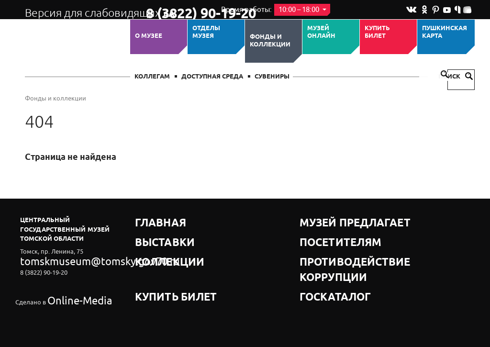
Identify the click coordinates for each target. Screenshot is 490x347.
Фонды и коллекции (270, 41)
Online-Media (66, 285)
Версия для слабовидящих (77, 9)
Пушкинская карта (444, 32)
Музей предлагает (333, 220)
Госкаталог (321, 256)
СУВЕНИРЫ (272, 77)
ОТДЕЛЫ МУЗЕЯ (206, 32)
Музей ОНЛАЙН (321, 32)
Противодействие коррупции (353, 244)
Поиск (455, 77)
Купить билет (377, 32)
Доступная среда (212, 77)
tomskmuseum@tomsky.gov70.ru (67, 259)
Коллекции (155, 244)
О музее (148, 36)
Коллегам (152, 77)
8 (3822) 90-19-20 (176, 10)
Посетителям (324, 232)
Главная (150, 220)
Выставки (152, 232)
